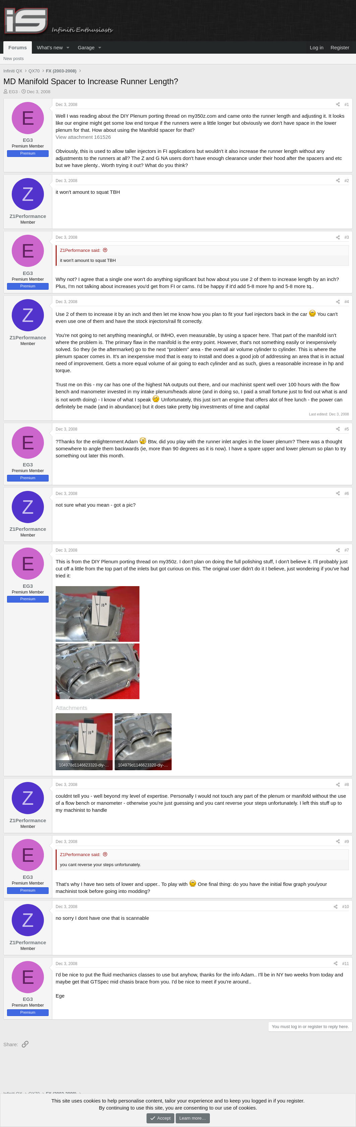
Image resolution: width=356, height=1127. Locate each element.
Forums (17, 47)
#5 (347, 429)
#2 (347, 180)
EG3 (13, 91)
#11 (345, 963)
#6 (347, 493)
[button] (68, 47)
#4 (347, 301)
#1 (347, 104)
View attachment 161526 (83, 137)
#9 (347, 841)
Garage (86, 47)
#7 (347, 550)
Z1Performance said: (80, 250)
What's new (50, 47)
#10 (345, 906)
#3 (347, 237)
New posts (13, 58)
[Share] (338, 105)
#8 (347, 784)
